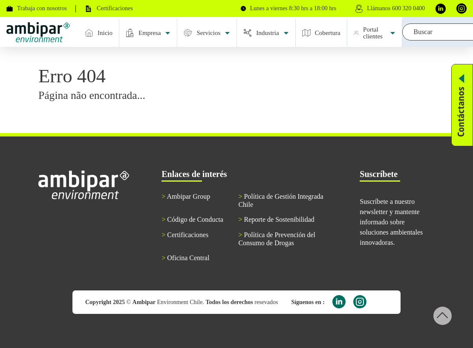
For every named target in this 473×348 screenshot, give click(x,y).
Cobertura (321, 33)
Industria (265, 33)
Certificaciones (108, 9)
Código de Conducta (192, 219)
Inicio (98, 33)
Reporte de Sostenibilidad (276, 219)
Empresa (148, 33)
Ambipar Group (186, 196)
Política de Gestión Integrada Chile (280, 200)
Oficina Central (185, 257)
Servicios (207, 33)
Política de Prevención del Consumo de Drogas (276, 238)
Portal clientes (375, 33)
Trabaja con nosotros (36, 8)
